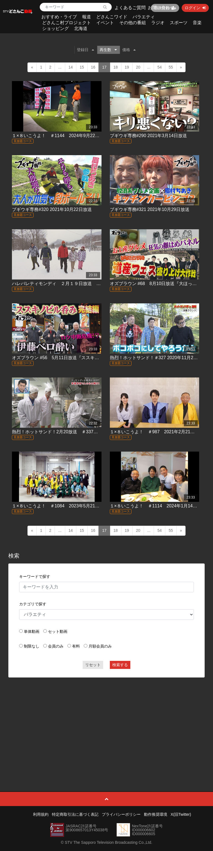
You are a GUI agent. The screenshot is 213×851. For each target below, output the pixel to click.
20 (138, 67)
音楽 (197, 22)
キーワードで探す (34, 576)
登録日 (85, 49)
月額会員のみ (100, 646)
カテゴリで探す (32, 604)
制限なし (31, 646)
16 (93, 67)
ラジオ (157, 22)
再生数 (108, 49)
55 (171, 67)
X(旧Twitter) (181, 814)
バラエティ (144, 16)
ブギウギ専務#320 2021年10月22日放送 (52, 209)
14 (71, 67)
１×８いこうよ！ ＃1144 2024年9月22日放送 (60, 135)
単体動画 (31, 631)
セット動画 (57, 631)
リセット (93, 665)
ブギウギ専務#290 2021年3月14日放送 (148, 135)
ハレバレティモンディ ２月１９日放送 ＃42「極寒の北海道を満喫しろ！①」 (92, 283)
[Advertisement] (107, 722)
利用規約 (41, 814)
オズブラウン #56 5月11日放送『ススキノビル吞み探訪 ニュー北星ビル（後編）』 (97, 357)
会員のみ (56, 646)
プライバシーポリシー (121, 814)
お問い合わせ (161, 7)
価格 (129, 49)
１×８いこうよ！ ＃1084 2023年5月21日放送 (60, 505)
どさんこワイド (111, 16)
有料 (76, 646)
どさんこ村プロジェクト (66, 22)
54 (159, 67)
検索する (120, 665)
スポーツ (178, 22)
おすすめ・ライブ (59, 16)
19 (127, 67)
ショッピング (55, 28)
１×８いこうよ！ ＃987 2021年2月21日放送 (157, 431)
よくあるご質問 (130, 7)
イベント (105, 22)
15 (82, 67)
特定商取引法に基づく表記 (75, 814)
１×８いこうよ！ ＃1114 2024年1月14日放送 (158, 505)
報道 (86, 16)
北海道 (80, 28)
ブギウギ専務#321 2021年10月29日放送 (149, 209)
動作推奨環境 (155, 814)
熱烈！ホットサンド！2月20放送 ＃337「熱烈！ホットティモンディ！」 (86, 431)
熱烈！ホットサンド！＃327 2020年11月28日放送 (159, 357)
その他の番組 (132, 22)
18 (115, 67)
